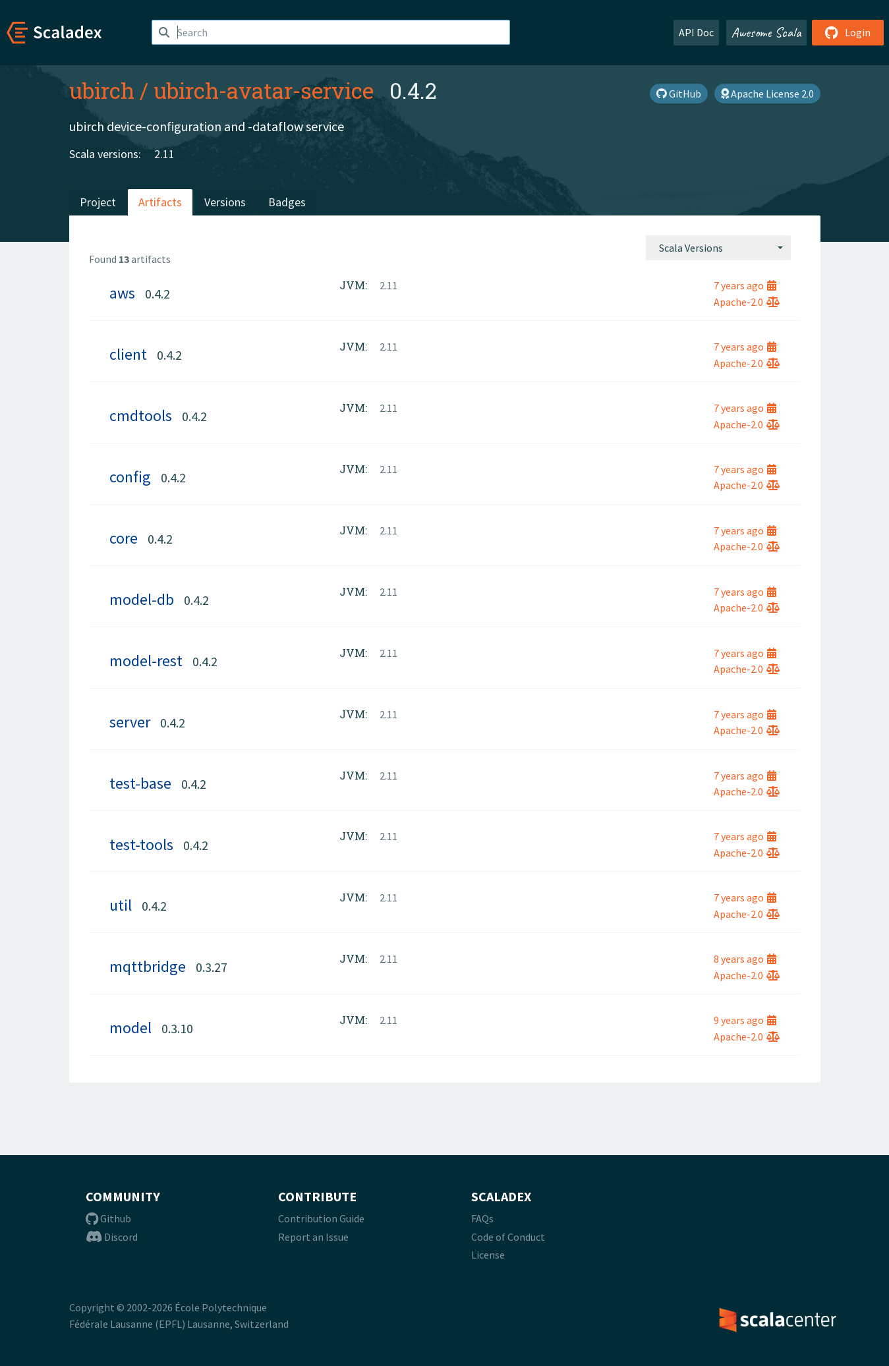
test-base (140, 783)
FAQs (482, 1218)
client (128, 354)
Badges (287, 202)
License (488, 1254)
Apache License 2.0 (767, 93)
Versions (225, 202)
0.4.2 (157, 293)
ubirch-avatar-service (264, 90)
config (130, 477)
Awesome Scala (766, 32)
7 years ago (745, 285)
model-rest (146, 660)
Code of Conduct (508, 1236)
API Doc (696, 32)
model (130, 1027)
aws (122, 293)
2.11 (164, 153)
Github (108, 1218)
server (129, 722)
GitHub (678, 93)
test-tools (141, 844)
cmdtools (140, 415)
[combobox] (718, 247)
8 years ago (745, 958)
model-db (141, 599)
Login (848, 32)
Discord (112, 1236)
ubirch (101, 90)
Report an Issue (313, 1236)
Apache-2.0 (747, 301)
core (123, 538)
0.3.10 (177, 1028)
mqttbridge (147, 966)
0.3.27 (211, 967)
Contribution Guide (321, 1218)
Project (98, 202)
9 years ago (745, 1020)
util (120, 905)
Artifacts (160, 202)
